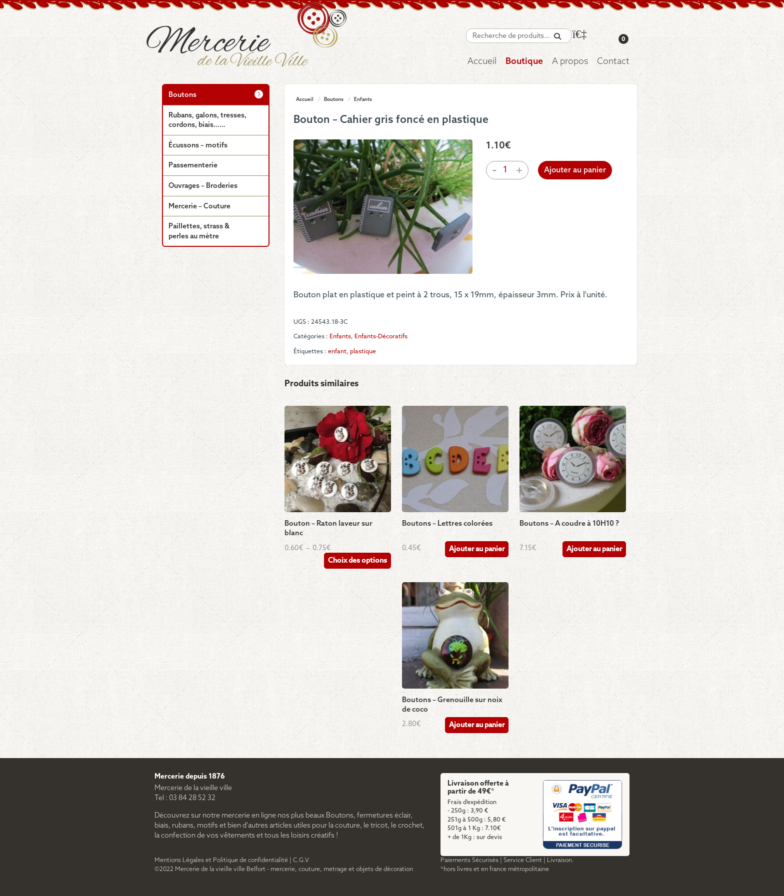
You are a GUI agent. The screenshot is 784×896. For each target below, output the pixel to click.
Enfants (363, 99)
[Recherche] (557, 36)
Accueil (482, 61)
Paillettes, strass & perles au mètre (199, 231)
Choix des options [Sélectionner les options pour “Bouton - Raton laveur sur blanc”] (357, 561)
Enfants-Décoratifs (381, 336)
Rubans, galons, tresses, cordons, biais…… (207, 120)
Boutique (524, 61)
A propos (570, 61)
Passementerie (193, 165)
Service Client (523, 860)
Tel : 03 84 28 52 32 (185, 798)
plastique (363, 351)
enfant (337, 351)
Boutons (334, 99)
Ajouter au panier (575, 170)
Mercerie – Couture (199, 206)
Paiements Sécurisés (469, 860)
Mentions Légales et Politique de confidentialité (221, 860)
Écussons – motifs (198, 145)
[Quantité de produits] (505, 170)
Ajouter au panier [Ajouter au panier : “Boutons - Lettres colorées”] (476, 549)
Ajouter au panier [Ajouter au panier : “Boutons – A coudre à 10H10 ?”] (594, 549)
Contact (613, 61)
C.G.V (301, 860)
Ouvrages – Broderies (203, 186)
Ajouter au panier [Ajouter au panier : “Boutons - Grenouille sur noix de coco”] (476, 725)
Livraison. (560, 860)
